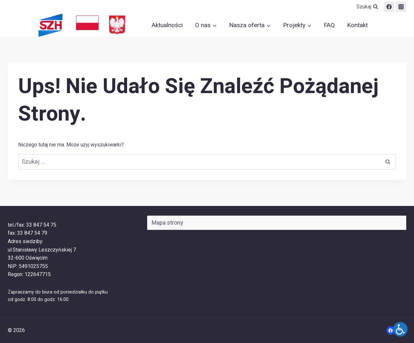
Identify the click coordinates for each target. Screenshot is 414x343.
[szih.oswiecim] (401, 7)
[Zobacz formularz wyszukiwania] (367, 7)
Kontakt (357, 25)
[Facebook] (389, 7)
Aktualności (167, 25)
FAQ (329, 25)
